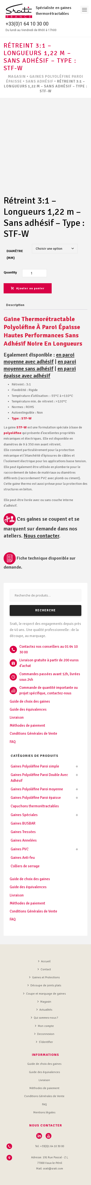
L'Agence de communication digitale (45, 1178)
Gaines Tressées (23, 811)
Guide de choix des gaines (30, 680)
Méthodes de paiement (27, 704)
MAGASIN (17, 76)
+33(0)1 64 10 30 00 (27, 24)
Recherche (45, 589)
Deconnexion (44, 1012)
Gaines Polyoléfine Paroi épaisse (36, 776)
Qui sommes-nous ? (44, 996)
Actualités (44, 988)
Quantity (10, 251)
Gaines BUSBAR (23, 802)
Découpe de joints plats (44, 964)
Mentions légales (44, 1091)
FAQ (13, 720)
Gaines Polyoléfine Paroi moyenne (37, 768)
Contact (44, 948)
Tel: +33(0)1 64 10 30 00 (49, 1125)
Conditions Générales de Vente (33, 712)
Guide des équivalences (28, 688)
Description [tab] (15, 283)
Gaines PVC (19, 828)
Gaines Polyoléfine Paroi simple (35, 745)
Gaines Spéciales (24, 793)
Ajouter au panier (27, 267)
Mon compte (44, 1004)
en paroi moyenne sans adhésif (40, 344)
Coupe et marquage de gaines (44, 972)
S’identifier (44, 1021)
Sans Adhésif (39, 81)
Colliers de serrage (25, 845)
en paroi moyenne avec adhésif (39, 337)
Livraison (17, 696)
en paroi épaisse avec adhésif (40, 351)
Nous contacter (41, 514)
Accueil (44, 940)
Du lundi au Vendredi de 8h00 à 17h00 (31, 30)
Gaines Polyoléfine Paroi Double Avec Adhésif (39, 756)
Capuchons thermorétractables (35, 785)
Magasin (44, 980)
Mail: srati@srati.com (49, 1147)
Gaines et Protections (44, 956)
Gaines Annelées (24, 819)
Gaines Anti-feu (23, 836)
